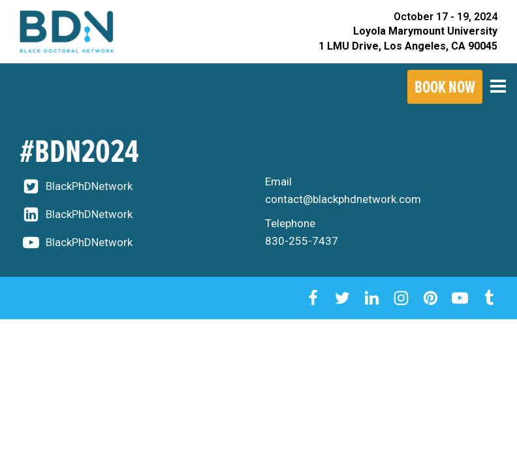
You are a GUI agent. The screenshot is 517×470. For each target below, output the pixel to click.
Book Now (445, 86)
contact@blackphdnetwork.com (343, 199)
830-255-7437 (301, 240)
